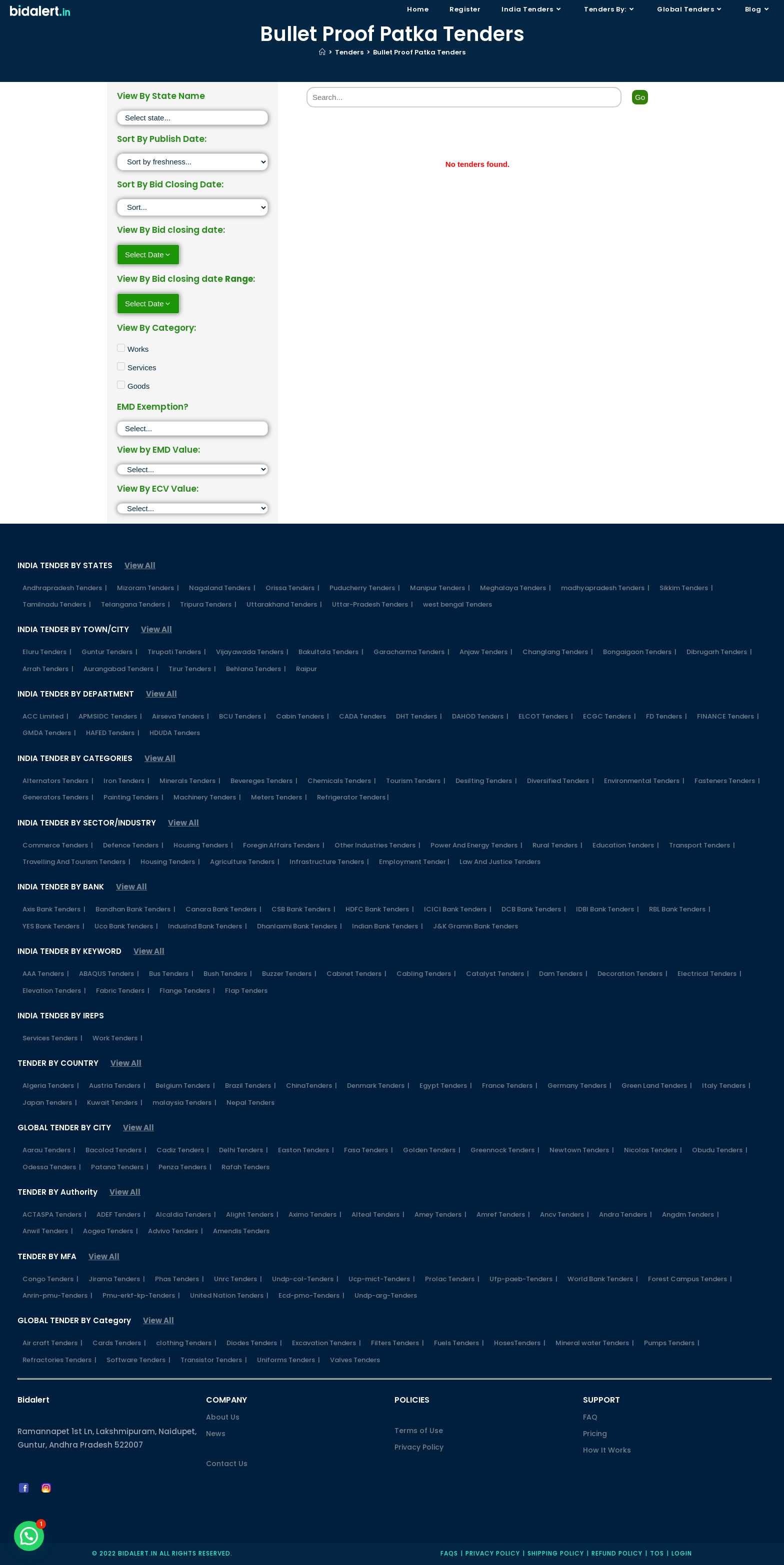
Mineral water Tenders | (595, 1343)
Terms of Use (418, 1431)
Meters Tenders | (279, 797)
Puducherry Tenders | (365, 588)
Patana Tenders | (119, 1167)
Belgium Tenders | (185, 1085)
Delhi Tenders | (243, 1150)
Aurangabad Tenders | (121, 669)
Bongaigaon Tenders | (639, 652)
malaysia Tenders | (184, 1102)
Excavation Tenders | (326, 1343)
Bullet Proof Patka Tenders (419, 52)
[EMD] (192, 469)
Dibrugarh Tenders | (719, 652)
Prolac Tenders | (452, 1279)
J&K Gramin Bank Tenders (475, 926)
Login (682, 1553)
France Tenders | (510, 1085)
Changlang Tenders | (557, 652)
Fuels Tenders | (459, 1343)
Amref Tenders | (503, 1214)
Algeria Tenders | (50, 1085)
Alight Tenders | (252, 1214)
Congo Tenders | (50, 1279)
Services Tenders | (52, 1038)
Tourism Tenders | (416, 780)
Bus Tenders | (171, 973)
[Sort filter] (192, 161)
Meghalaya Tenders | (515, 588)
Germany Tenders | (580, 1085)
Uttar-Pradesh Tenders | (372, 604)
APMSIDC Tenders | (110, 716)
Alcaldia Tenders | (186, 1214)
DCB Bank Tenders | (534, 909)
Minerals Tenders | (190, 780)
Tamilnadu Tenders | (56, 604)
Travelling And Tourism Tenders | (76, 861)
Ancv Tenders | (564, 1214)
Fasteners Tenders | (727, 780)
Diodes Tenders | (254, 1343)
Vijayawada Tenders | (252, 652)
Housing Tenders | (203, 845)
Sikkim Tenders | (686, 588)
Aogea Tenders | (110, 1231)
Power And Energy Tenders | (476, 845)
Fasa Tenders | (368, 1150)
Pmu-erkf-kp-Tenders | (141, 1295)
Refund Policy (617, 1553)
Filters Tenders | (397, 1343)
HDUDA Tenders (175, 733)
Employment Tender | (414, 861)
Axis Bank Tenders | (54, 909)
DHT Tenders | (419, 716)
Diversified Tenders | (560, 780)
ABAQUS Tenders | (109, 973)
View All (140, 565)
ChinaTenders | (311, 1085)
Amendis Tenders (241, 1231)
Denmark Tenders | (378, 1085)
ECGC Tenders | (609, 716)
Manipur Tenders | (440, 588)
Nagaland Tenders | (222, 588)
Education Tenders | (625, 845)
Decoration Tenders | (633, 973)
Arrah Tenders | (48, 669)
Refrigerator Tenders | (353, 797)
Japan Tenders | (49, 1102)
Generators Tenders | (58, 797)
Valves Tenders (355, 1360)
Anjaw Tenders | (486, 652)
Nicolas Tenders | (653, 1150)
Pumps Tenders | (672, 1343)
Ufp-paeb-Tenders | (524, 1279)
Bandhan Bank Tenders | (136, 909)
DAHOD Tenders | (480, 716)
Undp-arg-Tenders (385, 1295)
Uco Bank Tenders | (126, 926)
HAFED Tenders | (113, 733)
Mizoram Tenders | (148, 588)
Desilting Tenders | (486, 780)
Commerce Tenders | (57, 845)
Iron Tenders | (127, 780)
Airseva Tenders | (180, 716)
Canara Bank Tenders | (224, 909)
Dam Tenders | (563, 973)
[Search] (464, 97)
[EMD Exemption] (192, 428)
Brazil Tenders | (250, 1085)
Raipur (306, 669)
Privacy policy (493, 1553)
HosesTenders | (520, 1343)
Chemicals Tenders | (342, 780)
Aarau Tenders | (49, 1150)
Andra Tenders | (625, 1214)
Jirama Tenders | (116, 1279)
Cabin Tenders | (302, 716)
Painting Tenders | (134, 797)
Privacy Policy (419, 1447)
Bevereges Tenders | (264, 780)
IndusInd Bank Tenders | (207, 926)
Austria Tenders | (117, 1085)
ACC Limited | (45, 716)
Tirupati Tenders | (177, 652)
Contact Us (227, 1464)
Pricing (595, 1434)
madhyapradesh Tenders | (605, 588)
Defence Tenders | (133, 845)
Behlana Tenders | (256, 669)
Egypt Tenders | (446, 1085)
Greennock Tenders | (505, 1150)
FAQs (449, 1553)
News (216, 1434)
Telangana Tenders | (135, 604)
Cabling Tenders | (426, 973)
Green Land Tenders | (657, 1085)
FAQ (590, 1417)
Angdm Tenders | (690, 1214)
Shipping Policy (556, 1553)
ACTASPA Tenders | (54, 1214)
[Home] (322, 52)
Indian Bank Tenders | (387, 926)
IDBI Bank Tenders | (607, 909)
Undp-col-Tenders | (305, 1279)
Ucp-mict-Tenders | (381, 1279)
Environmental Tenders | (644, 780)
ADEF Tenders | (121, 1214)
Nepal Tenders (250, 1102)
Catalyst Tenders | (497, 973)
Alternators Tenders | (58, 780)
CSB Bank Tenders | (304, 909)
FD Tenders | (666, 716)
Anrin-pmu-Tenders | (57, 1295)
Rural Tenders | (557, 845)
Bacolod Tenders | (116, 1150)
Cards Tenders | (119, 1343)
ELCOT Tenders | (545, 716)
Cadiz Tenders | (182, 1150)
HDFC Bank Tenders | (380, 909)
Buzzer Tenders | (289, 973)
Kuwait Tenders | (114, 1102)
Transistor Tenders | (213, 1360)
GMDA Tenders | (49, 733)
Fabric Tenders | (123, 990)
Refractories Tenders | (59, 1360)
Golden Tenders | (431, 1150)
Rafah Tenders (246, 1167)
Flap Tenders (246, 990)
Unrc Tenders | (238, 1279)
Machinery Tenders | (207, 797)
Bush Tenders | (228, 973)
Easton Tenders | (306, 1150)
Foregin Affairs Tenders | (283, 845)
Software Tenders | (138, 1360)
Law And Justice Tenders (500, 861)
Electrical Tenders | (710, 973)
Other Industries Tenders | (377, 845)
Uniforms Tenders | (288, 1360)
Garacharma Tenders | (412, 652)
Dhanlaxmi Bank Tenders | (299, 926)
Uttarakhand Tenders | (284, 604)
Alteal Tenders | (378, 1214)
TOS (657, 1553)
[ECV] (192, 508)
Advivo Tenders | (175, 1231)
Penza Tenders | (185, 1167)
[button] (29, 1536)
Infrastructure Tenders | (329, 861)
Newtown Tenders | (582, 1150)
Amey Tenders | (440, 1214)
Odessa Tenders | (51, 1167)
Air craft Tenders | (52, 1343)
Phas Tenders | (179, 1279)
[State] (192, 117)
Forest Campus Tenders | (690, 1279)
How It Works (607, 1450)
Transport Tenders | (702, 845)
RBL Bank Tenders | (679, 909)
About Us (223, 1417)
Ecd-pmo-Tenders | (311, 1295)
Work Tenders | (117, 1038)
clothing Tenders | (186, 1343)
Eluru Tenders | (47, 652)
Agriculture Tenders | (245, 861)
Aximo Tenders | (315, 1214)
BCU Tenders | (242, 716)
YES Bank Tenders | (53, 926)
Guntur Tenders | (110, 652)
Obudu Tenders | (720, 1150)
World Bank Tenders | (603, 1279)
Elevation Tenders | (54, 990)
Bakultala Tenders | (331, 652)
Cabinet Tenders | (356, 973)
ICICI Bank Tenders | (458, 909)
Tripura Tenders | (208, 604)
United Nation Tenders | (229, 1295)
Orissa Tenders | (293, 588)
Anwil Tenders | (47, 1231)
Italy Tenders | (726, 1085)
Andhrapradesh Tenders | (64, 588)
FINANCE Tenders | (728, 716)
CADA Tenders (362, 716)
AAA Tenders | (45, 973)
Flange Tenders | (187, 990)
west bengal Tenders (457, 604)
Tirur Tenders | (192, 669)
